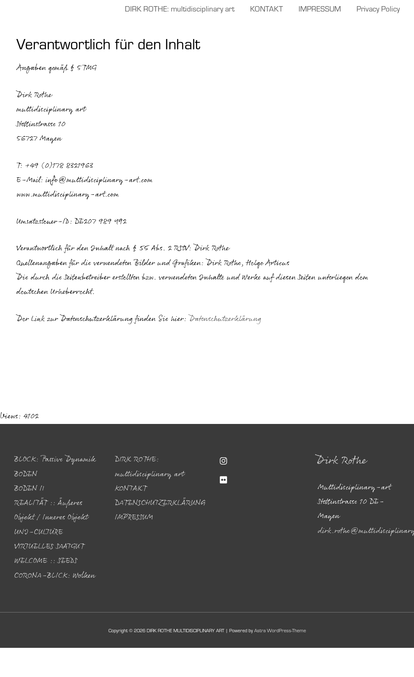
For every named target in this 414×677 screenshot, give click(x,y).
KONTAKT (131, 489)
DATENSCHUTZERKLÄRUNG (160, 503)
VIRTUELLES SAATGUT (49, 547)
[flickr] (257, 480)
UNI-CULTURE (38, 532)
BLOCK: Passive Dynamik (55, 460)
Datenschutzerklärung (225, 319)
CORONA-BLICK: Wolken (54, 576)
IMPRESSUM (134, 517)
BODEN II (29, 489)
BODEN (25, 474)
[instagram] (257, 461)
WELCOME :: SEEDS (45, 561)
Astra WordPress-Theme (280, 630)
